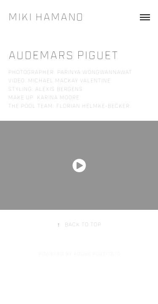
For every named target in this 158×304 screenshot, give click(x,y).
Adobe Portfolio (96, 254)
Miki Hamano (45, 17)
